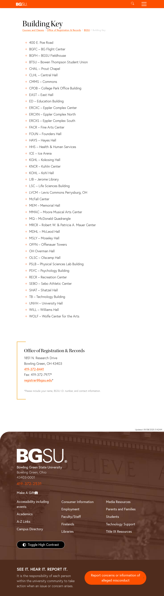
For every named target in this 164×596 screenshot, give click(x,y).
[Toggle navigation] (144, 4)
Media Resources (118, 502)
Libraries (67, 531)
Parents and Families (121, 509)
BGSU (87, 30)
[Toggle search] (132, 4)
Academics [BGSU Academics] (25, 514)
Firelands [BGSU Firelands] (67, 524)
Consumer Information (77, 502)
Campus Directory (30, 529)
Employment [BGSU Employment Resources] (70, 509)
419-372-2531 (29, 483)
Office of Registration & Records (64, 30)
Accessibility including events (33, 504)
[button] (70, 4)
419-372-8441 (34, 369)
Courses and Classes (33, 30)
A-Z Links (23, 521)
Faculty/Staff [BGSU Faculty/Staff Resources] (71, 516)
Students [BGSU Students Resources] (112, 516)
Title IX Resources (119, 531)
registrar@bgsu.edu (38, 380)
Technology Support (120, 524)
